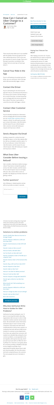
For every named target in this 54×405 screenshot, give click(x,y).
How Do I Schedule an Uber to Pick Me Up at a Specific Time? (15, 256)
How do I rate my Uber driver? (11, 294)
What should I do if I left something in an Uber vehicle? (13, 284)
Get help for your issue (11, 300)
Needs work (35, 389)
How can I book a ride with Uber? (12, 250)
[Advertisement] (15, 40)
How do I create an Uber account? (12, 248)
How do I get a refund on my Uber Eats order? (13, 280)
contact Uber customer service (16, 118)
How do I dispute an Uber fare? (11, 266)
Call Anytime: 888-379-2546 (38, 74)
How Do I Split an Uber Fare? (10, 269)
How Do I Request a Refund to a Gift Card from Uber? (14, 288)
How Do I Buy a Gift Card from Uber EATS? (14, 264)
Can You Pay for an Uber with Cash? (12, 253)
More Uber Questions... (9, 296)
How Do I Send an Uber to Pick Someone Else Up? (15, 260)
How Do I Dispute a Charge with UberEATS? (14, 276)
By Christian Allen (12, 26)
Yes (30, 389)
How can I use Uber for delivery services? (14, 271)
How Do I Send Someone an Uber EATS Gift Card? (14, 244)
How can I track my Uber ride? (11, 274)
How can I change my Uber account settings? (15, 291)
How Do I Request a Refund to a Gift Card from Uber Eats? (14, 240)
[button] (52, 1)
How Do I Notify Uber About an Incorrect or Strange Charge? (14, 236)
